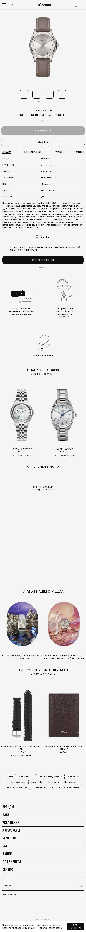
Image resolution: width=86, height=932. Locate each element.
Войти (41, 267)
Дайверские (39, 787)
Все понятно (75, 926)
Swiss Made (36, 782)
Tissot (10, 776)
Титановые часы (17, 782)
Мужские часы (26, 776)
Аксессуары (11, 830)
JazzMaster (46, 165)
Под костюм (70, 782)
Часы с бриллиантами (17, 787)
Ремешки (9, 838)
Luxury (53, 787)
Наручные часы (48, 177)
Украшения (10, 822)
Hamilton (45, 158)
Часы (6, 814)
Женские (45, 184)
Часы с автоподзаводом (50, 776)
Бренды (8, 806)
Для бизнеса (11, 861)
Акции (7, 854)
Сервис (7, 869)
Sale (5, 846)
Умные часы (73, 776)
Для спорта (53, 782)
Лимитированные (71, 787)
